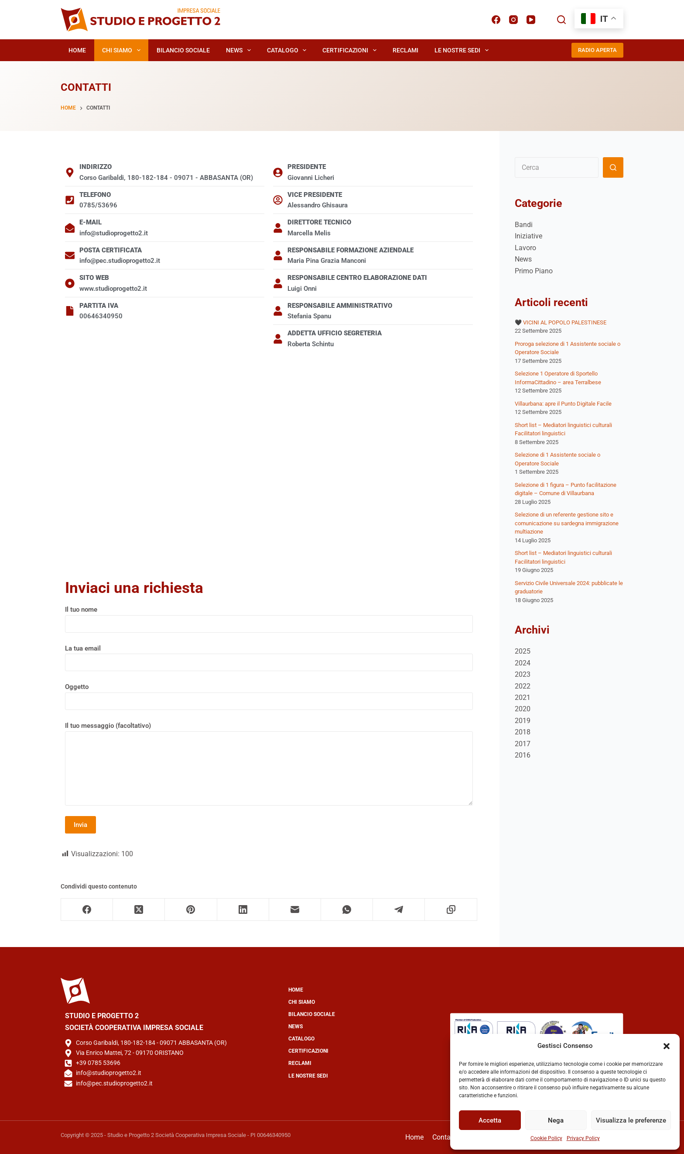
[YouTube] (531, 19)
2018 (522, 732)
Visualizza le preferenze (631, 1120)
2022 (522, 686)
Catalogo (288, 50)
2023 (522, 674)
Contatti (444, 1137)
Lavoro (525, 248)
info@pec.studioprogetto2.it (114, 1083)
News (240, 50)
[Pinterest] (191, 910)
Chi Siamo (123, 50)
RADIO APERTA (597, 50)
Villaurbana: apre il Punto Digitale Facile (563, 403)
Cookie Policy (546, 1138)
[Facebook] (496, 19)
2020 (522, 709)
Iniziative (528, 236)
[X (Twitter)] (139, 910)
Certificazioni (351, 50)
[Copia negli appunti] (451, 910)
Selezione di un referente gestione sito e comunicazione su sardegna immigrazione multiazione (567, 523)
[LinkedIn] (243, 910)
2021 (522, 697)
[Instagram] (513, 19)
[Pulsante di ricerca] (613, 167)
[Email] (295, 910)
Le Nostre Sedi (463, 50)
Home (77, 50)
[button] (666, 1046)
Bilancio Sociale (183, 50)
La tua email (269, 655)
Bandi (524, 224)
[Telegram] (399, 910)
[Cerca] (561, 19)
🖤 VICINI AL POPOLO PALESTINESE (560, 322)
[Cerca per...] (556, 167)
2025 (522, 651)
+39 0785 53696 (98, 1062)
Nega (556, 1120)
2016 (522, 755)
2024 (522, 663)
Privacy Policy (583, 1138)
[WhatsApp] (347, 910)
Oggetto (269, 694)
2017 (522, 744)
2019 (522, 721)
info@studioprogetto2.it (108, 1072)
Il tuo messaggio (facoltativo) (269, 764)
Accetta (490, 1120)
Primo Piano (534, 271)
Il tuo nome (269, 617)
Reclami (405, 50)
